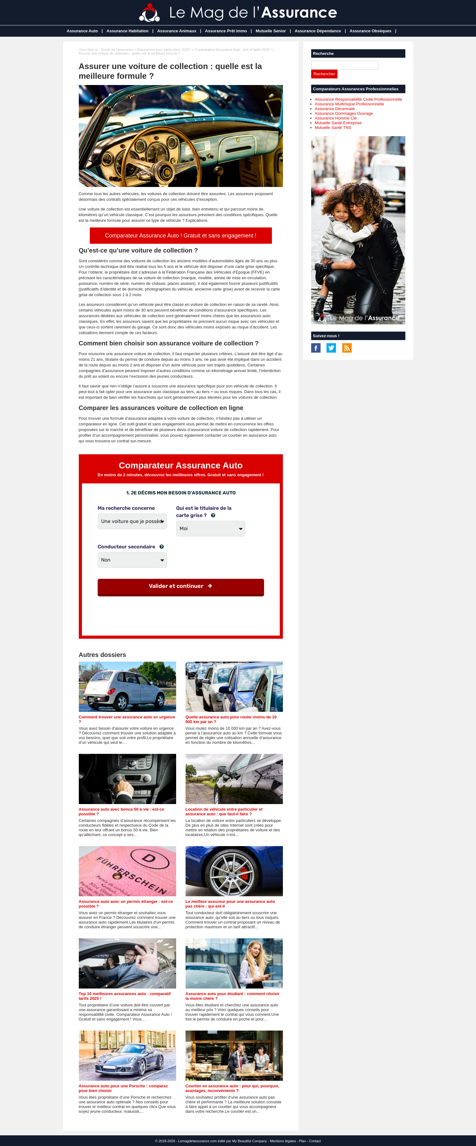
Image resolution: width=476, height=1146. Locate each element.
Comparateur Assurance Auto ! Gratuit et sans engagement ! (180, 235)
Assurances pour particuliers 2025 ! (164, 49)
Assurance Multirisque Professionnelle (349, 104)
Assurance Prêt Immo (226, 31)
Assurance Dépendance (318, 31)
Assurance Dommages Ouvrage (344, 113)
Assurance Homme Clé (336, 118)
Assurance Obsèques (371, 31)
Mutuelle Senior (271, 31)
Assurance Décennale (335, 108)
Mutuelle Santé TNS (333, 127)
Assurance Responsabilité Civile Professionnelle (358, 99)
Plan (302, 1141)
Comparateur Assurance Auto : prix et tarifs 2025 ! (233, 49)
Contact (315, 1141)
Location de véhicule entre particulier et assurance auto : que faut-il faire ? (224, 811)
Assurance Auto (82, 31)
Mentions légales (283, 1141)
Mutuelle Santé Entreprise (338, 122)
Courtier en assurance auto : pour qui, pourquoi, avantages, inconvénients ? (232, 1088)
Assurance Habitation (127, 31)
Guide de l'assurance (117, 49)
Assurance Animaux (177, 31)
